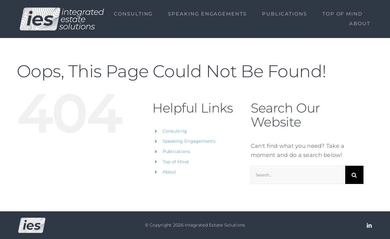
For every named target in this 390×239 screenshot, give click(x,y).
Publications (176, 151)
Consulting (175, 131)
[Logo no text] (31, 220)
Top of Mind (176, 162)
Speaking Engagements (189, 141)
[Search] (354, 175)
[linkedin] (369, 225)
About (169, 172)
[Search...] (298, 175)
